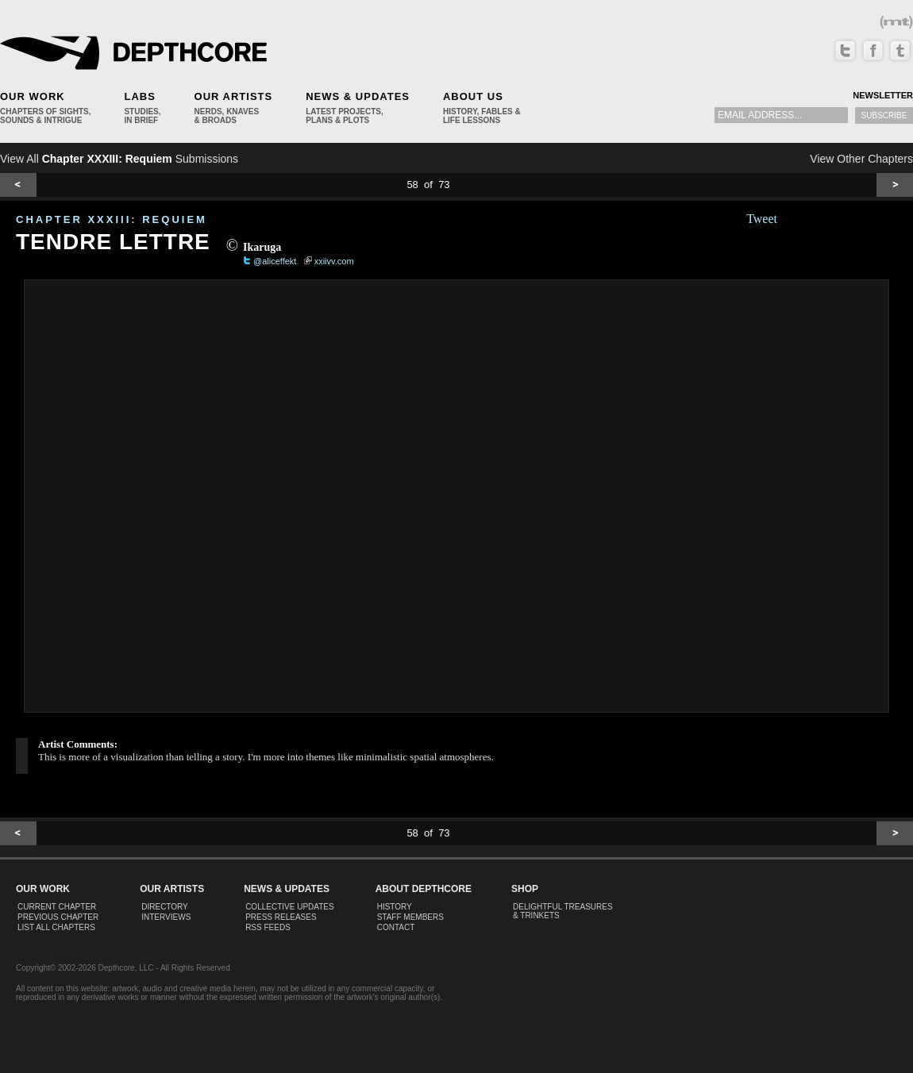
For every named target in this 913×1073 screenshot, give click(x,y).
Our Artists (234, 96)
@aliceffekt (274, 261)
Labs (139, 96)
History (394, 906)
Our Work (32, 96)
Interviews (166, 917)
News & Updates (358, 96)
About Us (473, 96)
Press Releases (280, 917)
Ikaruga (262, 247)
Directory (164, 906)
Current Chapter (56, 906)
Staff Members (410, 917)
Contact (396, 927)
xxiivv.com (334, 261)
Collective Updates (289, 906)
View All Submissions (119, 158)
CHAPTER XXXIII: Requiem (111, 219)
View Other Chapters (861, 158)
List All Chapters (56, 927)
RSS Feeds (268, 927)
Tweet (761, 218)
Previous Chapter (57, 917)
